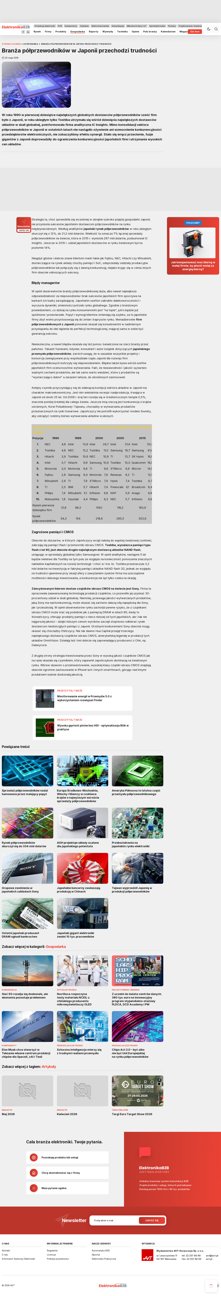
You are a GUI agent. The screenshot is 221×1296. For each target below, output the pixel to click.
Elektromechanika (100, 26)
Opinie (135, 31)
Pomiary (172, 26)
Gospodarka (77, 31)
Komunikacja (118, 26)
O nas (5, 1254)
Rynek (37, 31)
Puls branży (150, 31)
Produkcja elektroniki (45, 26)
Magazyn (185, 31)
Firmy (48, 31)
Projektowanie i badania (190, 26)
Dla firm (195, 31)
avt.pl (209, 1258)
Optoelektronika (157, 26)
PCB (60, 26)
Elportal (96, 1254)
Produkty (60, 31)
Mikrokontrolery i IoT (136, 26)
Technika (122, 31)
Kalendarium (168, 31)
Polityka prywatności (58, 1258)
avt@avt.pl (212, 1255)
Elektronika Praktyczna (104, 1258)
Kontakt (6, 1250)
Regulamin (52, 1250)
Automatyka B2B (101, 1250)
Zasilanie (84, 26)
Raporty (93, 31)
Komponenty (71, 26)
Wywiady (107, 31)
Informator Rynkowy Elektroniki (18, 1258)
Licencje (51, 1254)
